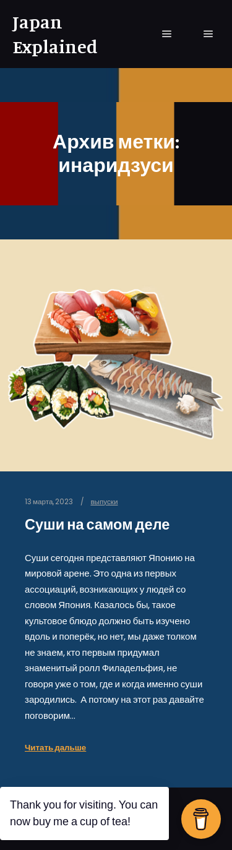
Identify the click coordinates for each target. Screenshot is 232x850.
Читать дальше (55, 747)
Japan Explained (55, 34)
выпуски (104, 502)
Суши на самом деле (97, 524)
